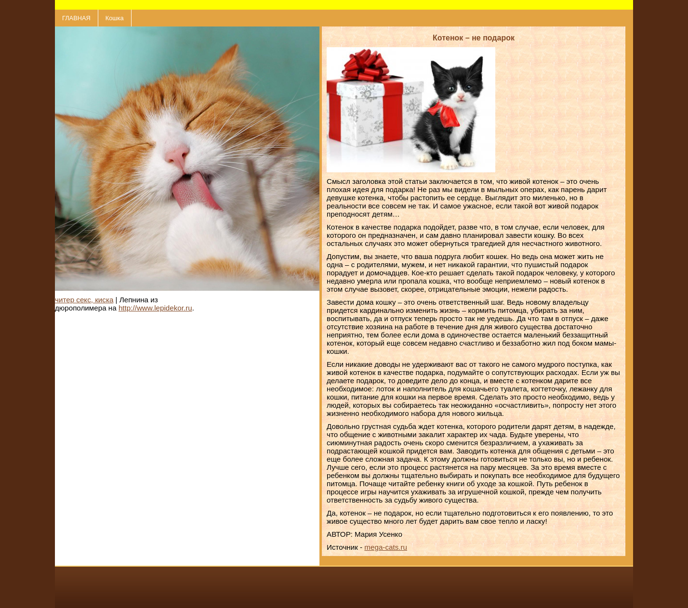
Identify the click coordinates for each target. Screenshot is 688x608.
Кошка (115, 18)
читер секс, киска (84, 300)
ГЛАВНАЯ (76, 18)
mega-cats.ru (385, 547)
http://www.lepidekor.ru (155, 308)
